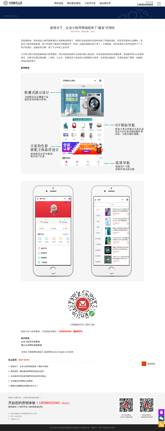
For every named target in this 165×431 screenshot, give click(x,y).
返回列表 (151, 364)
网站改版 (58, 3)
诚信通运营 (105, 3)
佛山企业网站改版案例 (31, 345)
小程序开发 (90, 3)
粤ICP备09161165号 (107, 428)
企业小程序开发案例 (30, 342)
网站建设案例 (74, 3)
